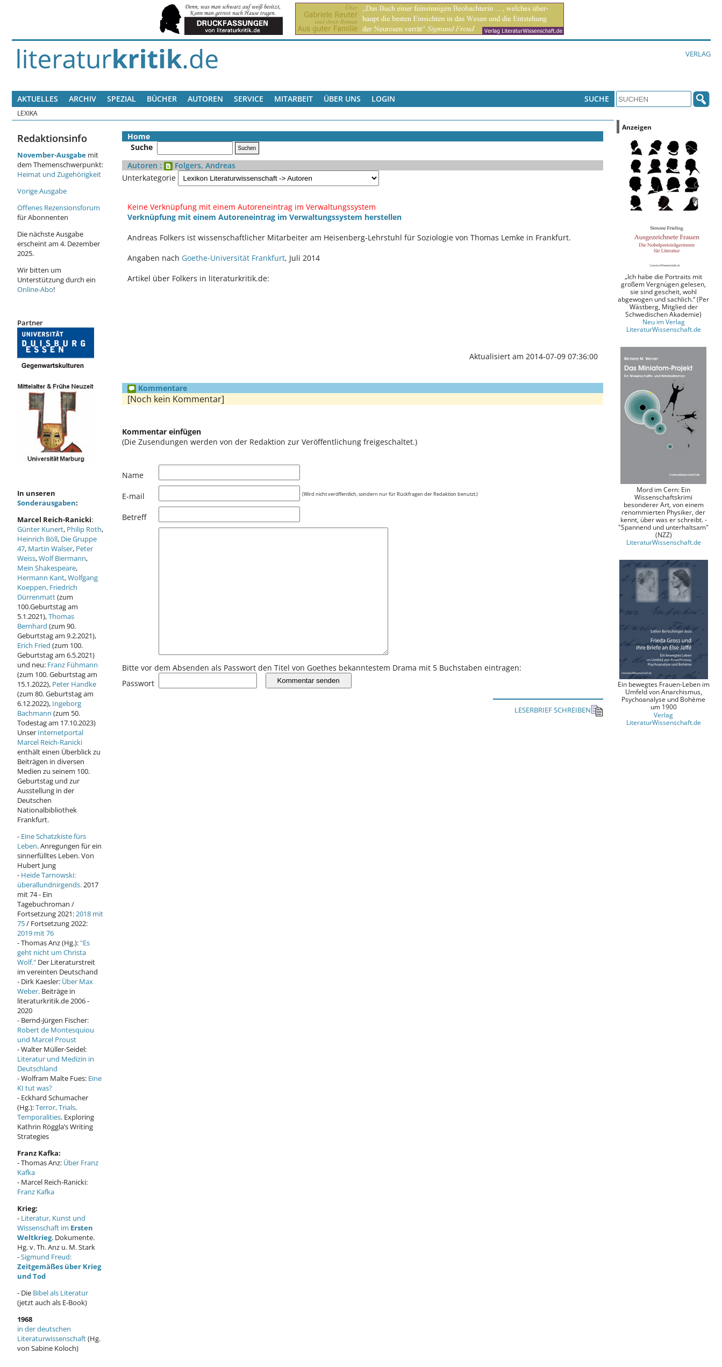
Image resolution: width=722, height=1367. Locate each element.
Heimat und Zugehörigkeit (59, 174)
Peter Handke (74, 684)
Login (383, 99)
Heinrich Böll (37, 539)
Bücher (162, 99)
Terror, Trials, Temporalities (47, 1112)
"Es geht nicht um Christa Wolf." (53, 952)
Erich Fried (34, 645)
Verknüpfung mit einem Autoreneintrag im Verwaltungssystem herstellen (264, 217)
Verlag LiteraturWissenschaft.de (663, 718)
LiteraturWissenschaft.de (663, 542)
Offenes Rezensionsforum (58, 207)
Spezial (121, 99)
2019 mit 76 (35, 933)
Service (248, 99)
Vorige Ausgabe (42, 191)
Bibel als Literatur (60, 1293)
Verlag (698, 54)
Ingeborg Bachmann (49, 708)
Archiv (82, 99)
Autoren (205, 99)
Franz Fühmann (72, 665)
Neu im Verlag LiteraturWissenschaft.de (663, 325)
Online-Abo (35, 289)
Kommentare (157, 388)
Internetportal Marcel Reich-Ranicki (50, 737)
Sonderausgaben (46, 503)
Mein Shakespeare (46, 568)
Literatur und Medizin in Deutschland (55, 1063)
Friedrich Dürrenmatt (47, 592)
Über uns (342, 99)
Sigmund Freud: (59, 1266)
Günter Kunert (40, 529)
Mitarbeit (293, 99)
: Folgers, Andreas (196, 165)
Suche (596, 99)
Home (138, 136)
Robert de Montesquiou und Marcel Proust (55, 1034)
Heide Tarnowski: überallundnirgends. (49, 879)
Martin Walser (50, 548)
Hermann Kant (41, 577)
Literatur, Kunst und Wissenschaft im (55, 1227)
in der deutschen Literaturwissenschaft (51, 1333)
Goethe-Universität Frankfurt (233, 258)
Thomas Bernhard (45, 621)
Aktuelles (37, 99)
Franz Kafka (35, 1192)
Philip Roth (84, 529)
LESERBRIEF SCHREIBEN (558, 735)
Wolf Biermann (62, 558)
